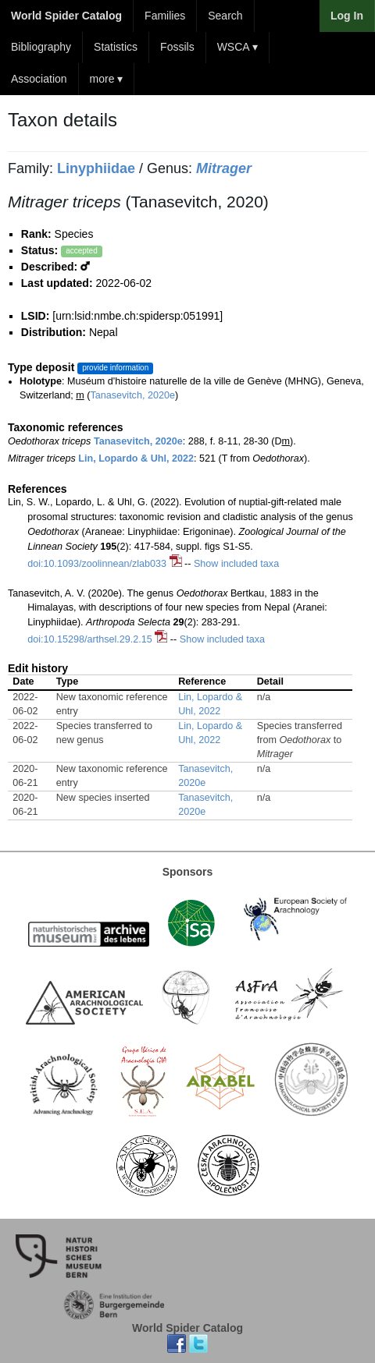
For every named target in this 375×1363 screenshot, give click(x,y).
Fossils (177, 47)
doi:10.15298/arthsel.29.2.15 (89, 639)
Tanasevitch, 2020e (132, 395)
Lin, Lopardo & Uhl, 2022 (136, 458)
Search (225, 15)
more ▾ (106, 79)
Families (165, 15)
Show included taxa (236, 563)
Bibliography (41, 47)
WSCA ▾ (237, 47)
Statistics (116, 47)
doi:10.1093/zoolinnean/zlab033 (96, 563)
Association (39, 79)
